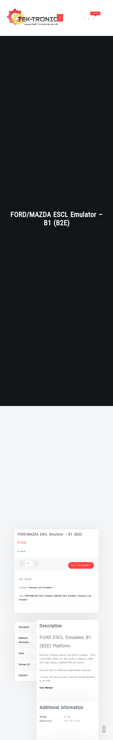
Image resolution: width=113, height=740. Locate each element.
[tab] (26, 535)
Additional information (24, 548)
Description (24, 535)
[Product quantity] (72, 455)
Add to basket (81, 462)
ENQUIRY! (23, 584)
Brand (21, 561)
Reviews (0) (24, 572)
